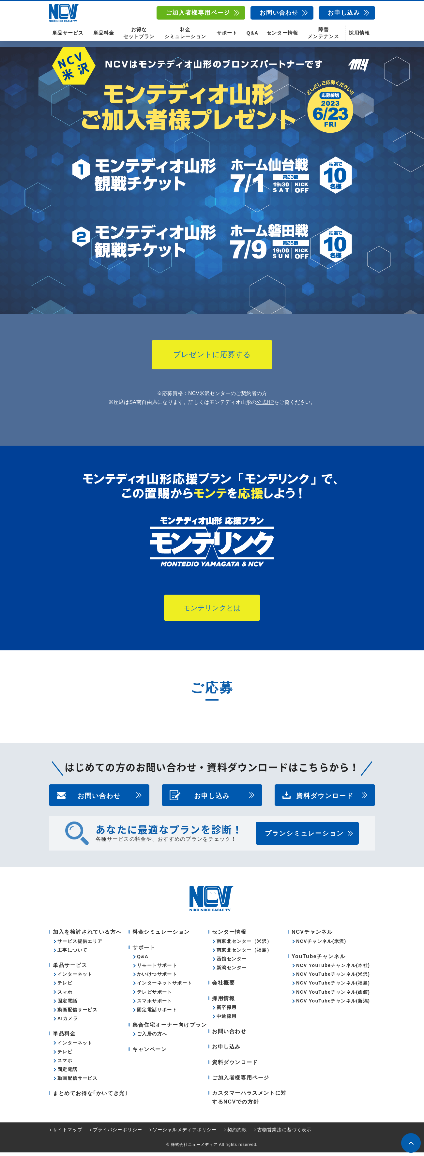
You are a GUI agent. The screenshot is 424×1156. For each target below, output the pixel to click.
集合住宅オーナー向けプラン (169, 1028)
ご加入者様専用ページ (198, 12)
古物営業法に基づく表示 (284, 1133)
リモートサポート (157, 968)
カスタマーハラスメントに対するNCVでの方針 (249, 1101)
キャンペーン (149, 1053)
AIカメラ (67, 1022)
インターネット (75, 977)
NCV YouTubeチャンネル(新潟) (333, 1004)
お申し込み (344, 12)
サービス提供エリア (80, 944)
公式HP (265, 405)
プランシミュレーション (304, 837)
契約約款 (237, 1133)
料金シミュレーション (185, 32)
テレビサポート (154, 995)
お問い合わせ (279, 12)
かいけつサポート (157, 977)
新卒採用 (227, 1011)
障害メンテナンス (323, 32)
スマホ (64, 995)
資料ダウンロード (325, 799)
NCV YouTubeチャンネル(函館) (333, 995)
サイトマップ (68, 1133)
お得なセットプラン (139, 32)
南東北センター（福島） (244, 953)
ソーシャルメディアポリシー (185, 1133)
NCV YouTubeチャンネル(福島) (333, 986)
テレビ (64, 986)
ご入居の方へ (152, 1037)
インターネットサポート (164, 986)
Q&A (252, 33)
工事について (72, 953)
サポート (227, 33)
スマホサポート (154, 1004)
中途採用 (227, 1019)
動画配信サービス (77, 1013)
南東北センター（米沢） (244, 944)
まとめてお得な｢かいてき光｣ (90, 1097)
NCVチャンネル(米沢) (321, 944)
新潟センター (232, 971)
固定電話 (67, 1004)
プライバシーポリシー (117, 1133)
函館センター (232, 962)
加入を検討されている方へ (87, 936)
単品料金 (103, 33)
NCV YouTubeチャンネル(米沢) (333, 977)
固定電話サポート (157, 1013)
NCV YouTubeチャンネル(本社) (333, 968)
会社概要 (223, 986)
